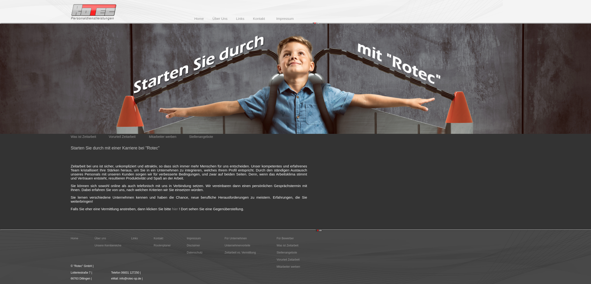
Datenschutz (195, 252)
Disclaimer (193, 245)
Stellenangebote (287, 252)
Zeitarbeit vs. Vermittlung (240, 252)
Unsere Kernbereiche (108, 245)
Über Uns (220, 19)
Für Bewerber (285, 238)
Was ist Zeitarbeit (287, 245)
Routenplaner (162, 245)
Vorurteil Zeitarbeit (288, 259)
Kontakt (158, 238)
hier (175, 209)
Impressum (194, 238)
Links (134, 238)
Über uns (100, 238)
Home (74, 238)
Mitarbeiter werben (288, 266)
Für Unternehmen (236, 238)
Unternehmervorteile (237, 245)
